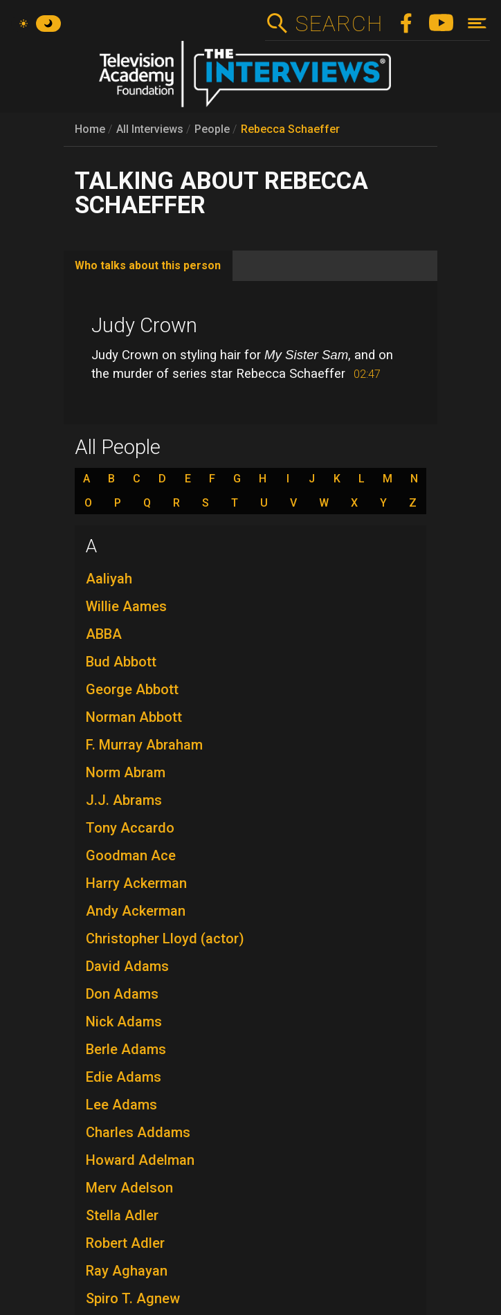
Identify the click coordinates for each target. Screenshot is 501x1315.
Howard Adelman (140, 1160)
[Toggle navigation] (477, 23)
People (212, 129)
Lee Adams (121, 1104)
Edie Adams (123, 1077)
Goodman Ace (131, 855)
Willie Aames (126, 606)
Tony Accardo (130, 827)
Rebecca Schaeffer (290, 129)
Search (339, 23)
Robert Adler (125, 1243)
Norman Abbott (134, 717)
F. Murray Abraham (144, 744)
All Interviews (149, 129)
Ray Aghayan (126, 1270)
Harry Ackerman (136, 883)
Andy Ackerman (135, 911)
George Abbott (132, 689)
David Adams (127, 966)
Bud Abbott (121, 661)
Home (90, 129)
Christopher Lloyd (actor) (165, 938)
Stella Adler (122, 1215)
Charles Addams (138, 1132)
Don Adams (122, 994)
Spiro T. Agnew (133, 1298)
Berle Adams (126, 1049)
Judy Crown (144, 325)
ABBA (104, 634)
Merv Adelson (129, 1187)
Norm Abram (125, 772)
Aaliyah (109, 578)
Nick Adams (124, 1021)
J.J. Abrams (124, 800)
